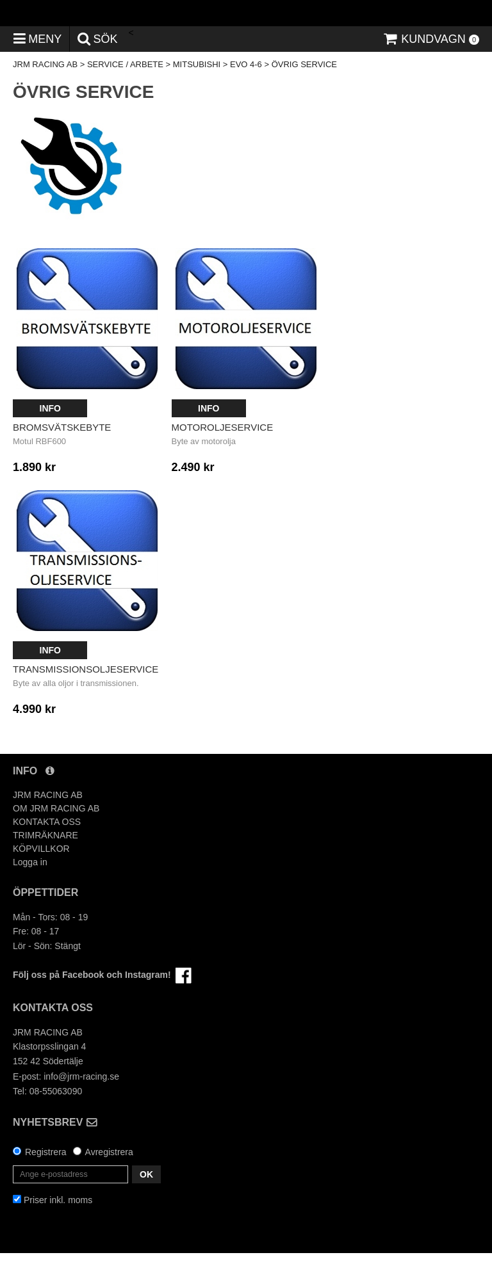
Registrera (46, 1186)
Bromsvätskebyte (62, 461)
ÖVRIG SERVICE (304, 99)
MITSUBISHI (196, 99)
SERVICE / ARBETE (125, 99)
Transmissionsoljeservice (85, 703)
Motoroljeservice (223, 461)
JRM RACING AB (45, 99)
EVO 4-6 (246, 99)
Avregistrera (109, 1186)
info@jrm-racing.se (81, 1111)
